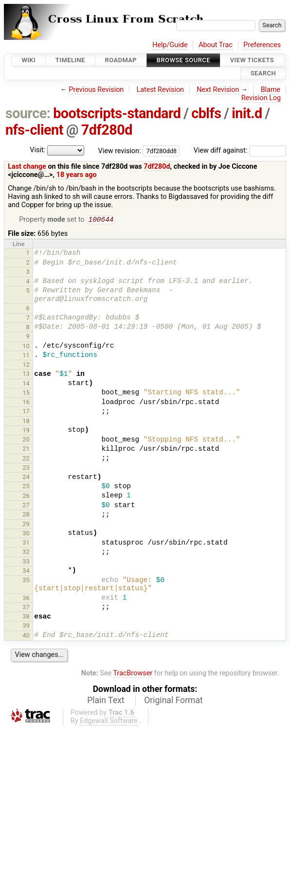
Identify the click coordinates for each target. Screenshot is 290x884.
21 (26, 449)
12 (26, 365)
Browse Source (183, 60)
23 (26, 468)
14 (26, 384)
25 (26, 487)
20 (26, 440)
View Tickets (252, 60)
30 (26, 534)
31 (26, 543)
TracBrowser (133, 674)
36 (26, 598)
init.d (247, 113)
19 (26, 431)
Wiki (28, 60)
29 (26, 525)
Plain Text (105, 701)
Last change (27, 166)
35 (26, 580)
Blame (271, 90)
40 (26, 636)
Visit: (37, 150)
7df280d (106, 130)
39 (26, 626)
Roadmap (121, 60)
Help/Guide (169, 45)
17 (26, 412)
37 (26, 608)
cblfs (206, 113)
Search (263, 73)
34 (26, 571)
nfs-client (34, 130)
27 (26, 506)
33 (26, 562)
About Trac (216, 45)
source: (28, 113)
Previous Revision (96, 90)
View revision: (119, 150)
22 (26, 459)
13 (26, 374)
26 (26, 496)
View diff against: (240, 150)
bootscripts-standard (117, 113)
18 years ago (76, 175)
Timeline (70, 60)
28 (26, 515)
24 (26, 477)
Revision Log (261, 98)
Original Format (173, 701)
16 (26, 403)
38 (26, 617)
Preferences (262, 45)
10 (26, 347)
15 (26, 393)
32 (26, 552)
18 (26, 421)
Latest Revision (160, 90)
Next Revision (218, 90)
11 (26, 356)
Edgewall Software (109, 722)
